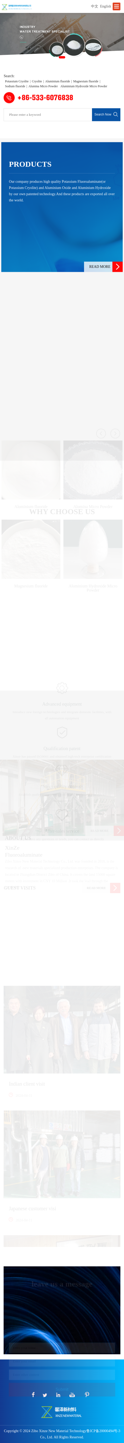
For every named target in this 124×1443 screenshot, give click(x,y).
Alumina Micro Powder (43, 93)
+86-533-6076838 (38, 104)
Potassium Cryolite (17, 88)
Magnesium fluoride (85, 88)
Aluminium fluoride (57, 88)
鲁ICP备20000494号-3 (103, 1431)
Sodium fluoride (15, 93)
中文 (94, 6)
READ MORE (106, 286)
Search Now (106, 119)
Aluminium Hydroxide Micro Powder (83, 93)
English (105, 6)
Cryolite (37, 88)
